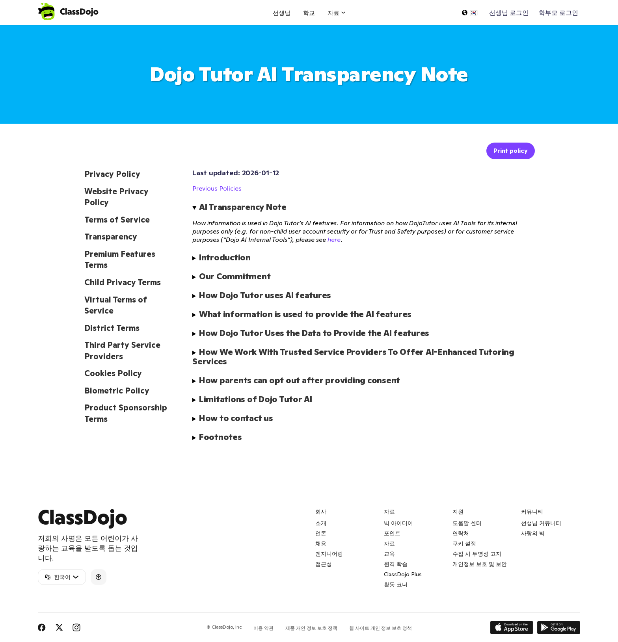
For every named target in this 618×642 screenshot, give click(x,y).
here (334, 239)
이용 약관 (263, 628)
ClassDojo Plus (403, 574)
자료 (389, 543)
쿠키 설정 (464, 543)
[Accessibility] (98, 577)
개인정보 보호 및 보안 (479, 564)
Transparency (110, 237)
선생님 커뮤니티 (541, 523)
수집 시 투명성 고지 (476, 553)
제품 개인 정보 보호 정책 (311, 628)
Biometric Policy (116, 391)
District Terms (112, 328)
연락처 (460, 533)
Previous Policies (217, 188)
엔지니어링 (329, 553)
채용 (320, 543)
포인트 (392, 533)
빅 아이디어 (398, 523)
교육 (389, 553)
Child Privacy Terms (122, 282)
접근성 (323, 564)
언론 (320, 533)
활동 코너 (396, 584)
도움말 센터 (467, 523)
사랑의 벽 (533, 533)
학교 (309, 13)
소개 (320, 523)
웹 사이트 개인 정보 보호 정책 (380, 628)
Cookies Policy (113, 373)
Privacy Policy (112, 174)
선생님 (281, 13)
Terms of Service (117, 220)
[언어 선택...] (469, 12)
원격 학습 (396, 564)
